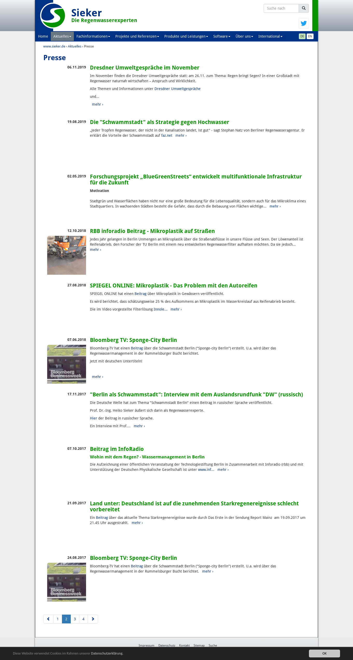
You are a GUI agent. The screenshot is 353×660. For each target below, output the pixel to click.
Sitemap (199, 645)
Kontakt (184, 645)
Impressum (146, 645)
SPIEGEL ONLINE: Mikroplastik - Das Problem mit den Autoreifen (173, 285)
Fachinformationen (93, 36)
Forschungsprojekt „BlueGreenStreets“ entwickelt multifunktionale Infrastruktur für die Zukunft (196, 179)
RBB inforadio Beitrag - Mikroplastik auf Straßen (152, 231)
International (270, 36)
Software (221, 36)
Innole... (160, 309)
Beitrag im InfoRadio (117, 449)
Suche (213, 645)
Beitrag (140, 294)
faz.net (166, 135)
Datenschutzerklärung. (107, 653)
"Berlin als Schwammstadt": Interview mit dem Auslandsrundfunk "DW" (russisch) (196, 394)
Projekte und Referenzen (137, 36)
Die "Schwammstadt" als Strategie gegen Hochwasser (159, 122)
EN (310, 36)
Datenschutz (166, 645)
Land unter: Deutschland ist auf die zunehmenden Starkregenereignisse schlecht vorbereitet (194, 506)
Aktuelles (62, 36)
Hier (93, 418)
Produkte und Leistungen (186, 36)
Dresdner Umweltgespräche (177, 89)
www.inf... (206, 470)
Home (43, 36)
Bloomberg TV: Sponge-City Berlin (133, 340)
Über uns (244, 36)
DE (302, 36)
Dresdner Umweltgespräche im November (144, 67)
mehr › (97, 104)
